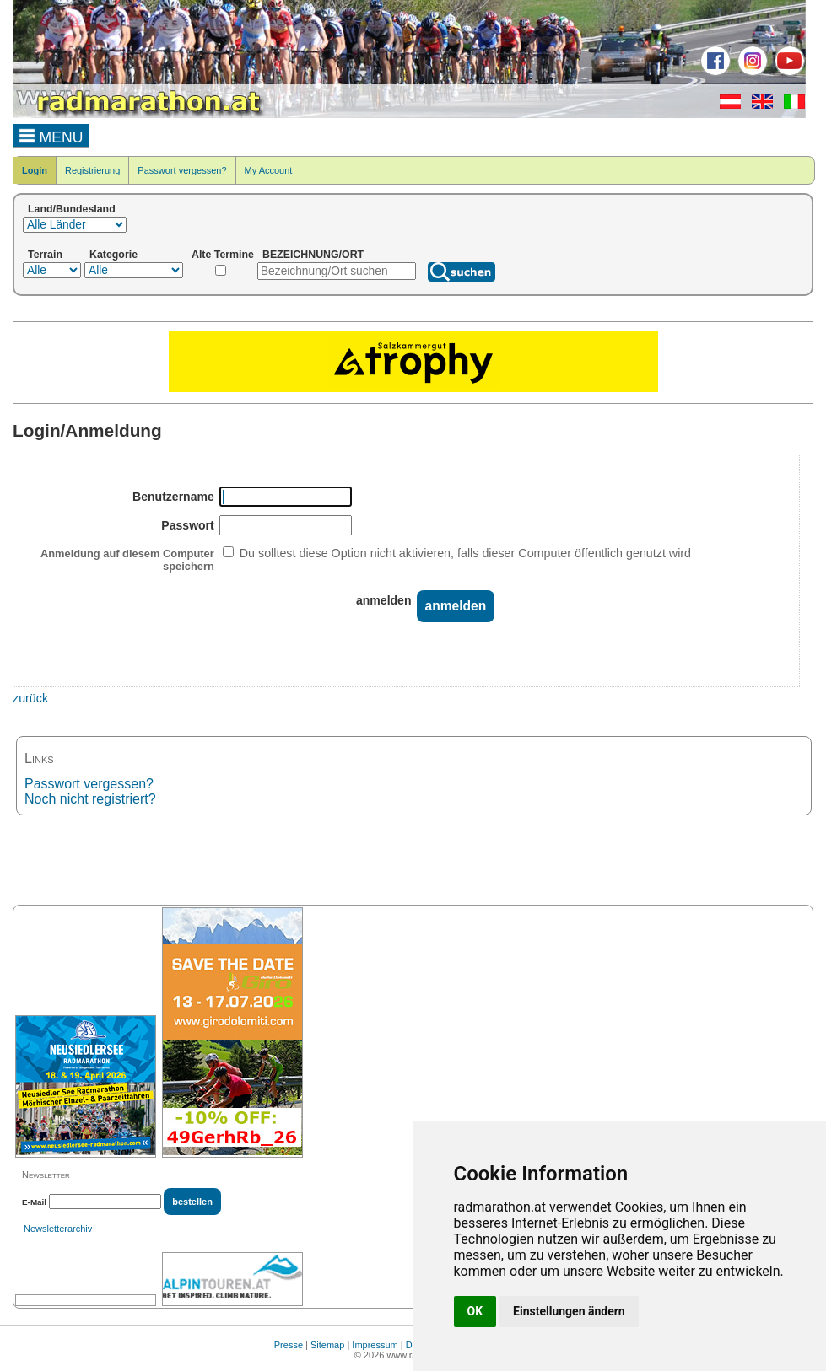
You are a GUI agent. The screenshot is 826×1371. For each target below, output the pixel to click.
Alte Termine (223, 255)
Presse (288, 1345)
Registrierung (92, 170)
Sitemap (327, 1345)
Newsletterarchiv (58, 1228)
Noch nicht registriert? (90, 799)
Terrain (45, 255)
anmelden (384, 600)
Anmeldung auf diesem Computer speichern (127, 560)
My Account (269, 170)
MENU (51, 135)
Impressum (374, 1345)
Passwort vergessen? (182, 170)
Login (34, 170)
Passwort (187, 525)
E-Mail (34, 1202)
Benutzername (173, 496)
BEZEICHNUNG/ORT (313, 255)
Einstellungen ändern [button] (569, 1311)
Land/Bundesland (72, 209)
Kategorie (113, 255)
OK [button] (475, 1311)
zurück (30, 698)
